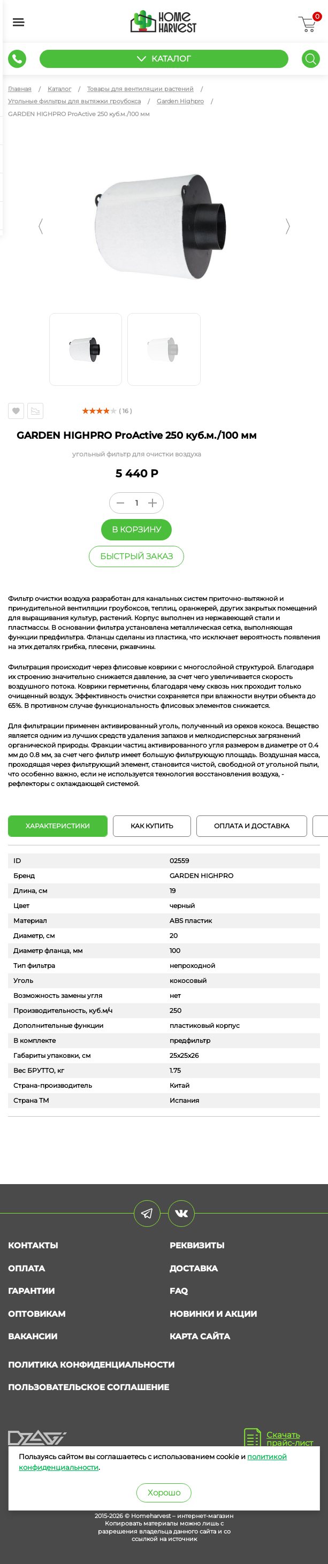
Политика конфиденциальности (91, 1365)
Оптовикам (36, 1314)
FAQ (179, 1291)
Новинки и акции (213, 1314)
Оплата (26, 1268)
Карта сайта (200, 1336)
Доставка (194, 1268)
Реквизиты (197, 1245)
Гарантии (31, 1291)
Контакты (33, 1245)
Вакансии (32, 1336)
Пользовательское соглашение (88, 1387)
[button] (41, 226)
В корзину (136, 529)
